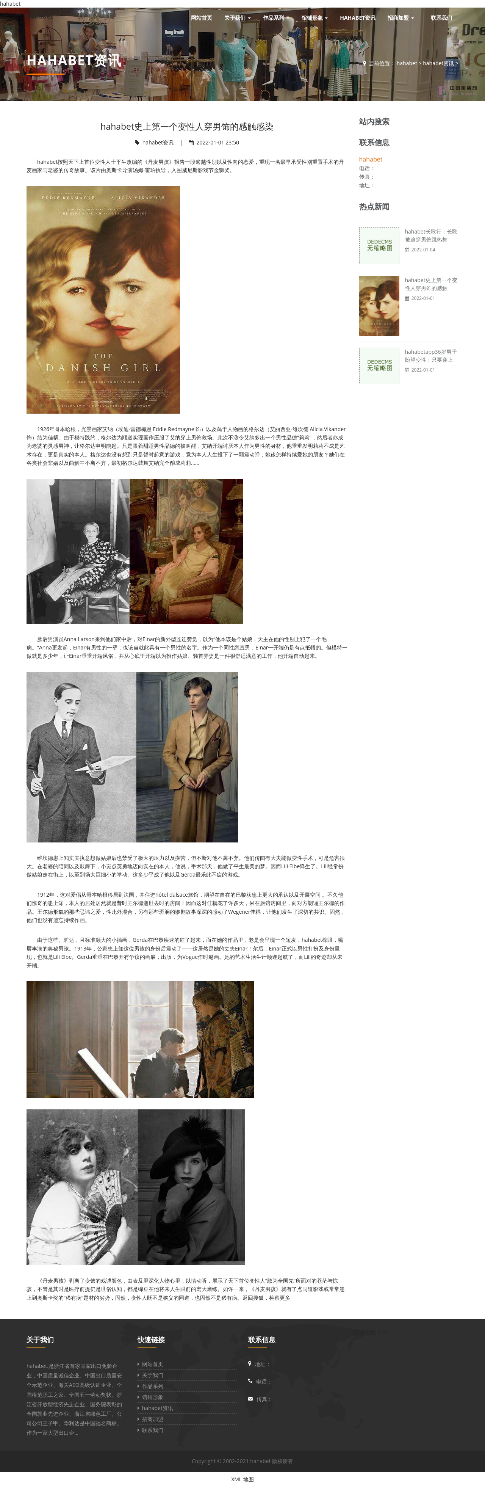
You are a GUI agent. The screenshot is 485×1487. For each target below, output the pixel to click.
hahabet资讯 (438, 63)
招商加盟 (150, 1419)
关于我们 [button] (237, 17)
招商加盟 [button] (401, 17)
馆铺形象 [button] (315, 17)
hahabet (40, 16)
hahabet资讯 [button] (357, 17)
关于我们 (40, 1339)
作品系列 (150, 1386)
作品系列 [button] (276, 17)
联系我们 (150, 1430)
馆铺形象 (150, 1397)
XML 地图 (242, 1479)
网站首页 (150, 1364)
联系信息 (261, 1339)
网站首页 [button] (201, 17)
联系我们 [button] (441, 17)
